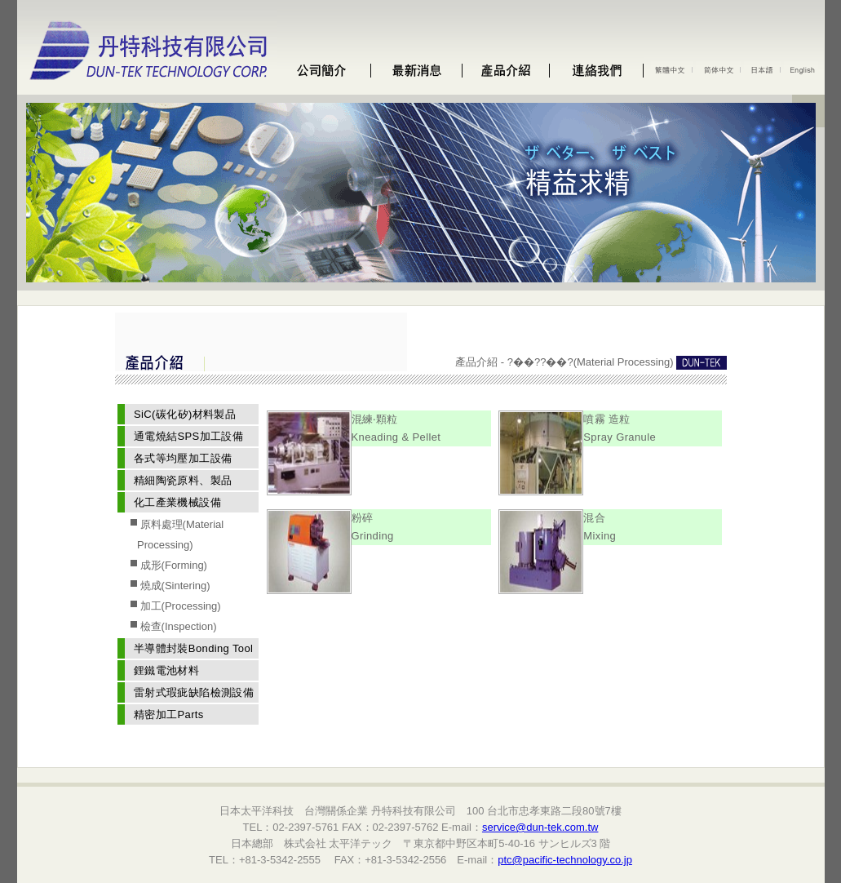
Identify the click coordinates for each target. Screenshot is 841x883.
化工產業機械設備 (177, 502)
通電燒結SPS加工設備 (188, 436)
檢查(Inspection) (177, 626)
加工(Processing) (179, 606)
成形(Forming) (172, 565)
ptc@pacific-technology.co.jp (565, 860)
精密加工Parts (169, 714)
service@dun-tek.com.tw (540, 827)
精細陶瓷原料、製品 (183, 480)
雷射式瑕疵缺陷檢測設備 (194, 692)
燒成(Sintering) (173, 585)
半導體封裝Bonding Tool (193, 648)
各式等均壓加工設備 (183, 458)
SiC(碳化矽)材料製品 (185, 414)
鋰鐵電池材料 (166, 670)
